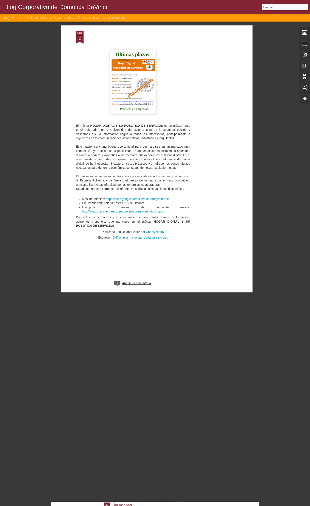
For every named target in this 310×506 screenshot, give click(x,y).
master (136, 205)
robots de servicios (155, 205)
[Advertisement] (213, 66)
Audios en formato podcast (82, 17)
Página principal (36, 17)
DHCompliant (121, 205)
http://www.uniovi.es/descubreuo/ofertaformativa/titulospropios (123, 179)
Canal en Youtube (114, 17)
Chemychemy (155, 199)
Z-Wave (55, 17)
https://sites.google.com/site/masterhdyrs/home (137, 166)
